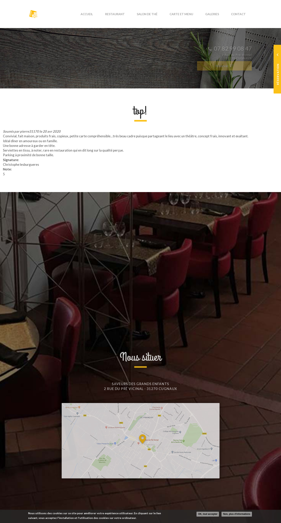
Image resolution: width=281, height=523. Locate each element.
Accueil (102, 14)
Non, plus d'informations (236, 514)
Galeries (216, 14)
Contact (239, 14)
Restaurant (127, 14)
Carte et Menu (188, 14)
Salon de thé (157, 14)
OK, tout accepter (207, 514)
